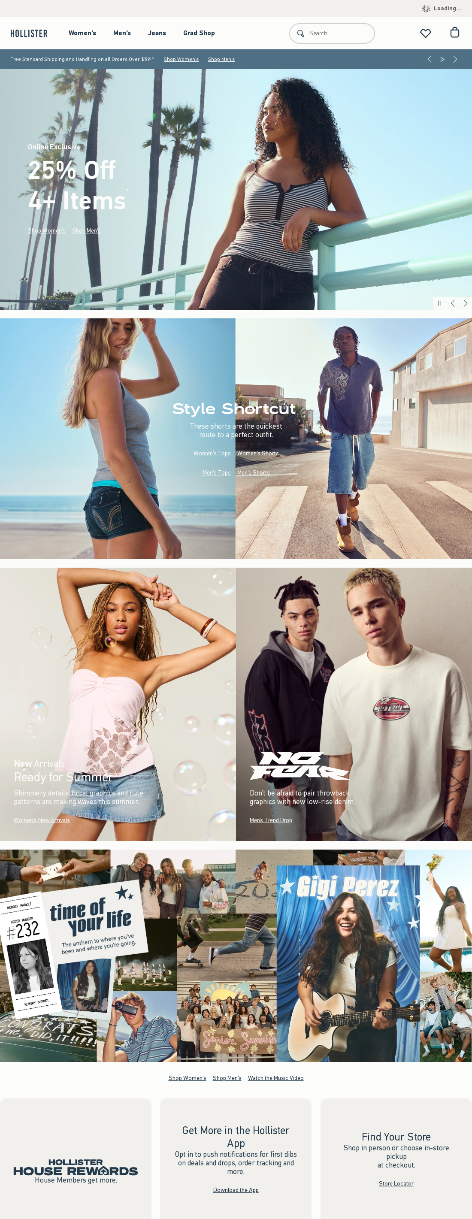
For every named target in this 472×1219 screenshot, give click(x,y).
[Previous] (429, 59)
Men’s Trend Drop (271, 821)
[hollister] (33, 33)
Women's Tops (212, 453)
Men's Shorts (253, 473)
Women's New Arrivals (42, 821)
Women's (82, 33)
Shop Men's (221, 59)
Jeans (157, 33)
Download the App (236, 1190)
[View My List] (425, 33)
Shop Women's (181, 59)
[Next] (455, 59)
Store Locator (396, 1184)
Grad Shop (199, 33)
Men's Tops (217, 473)
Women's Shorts (258, 453)
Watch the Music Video (276, 1078)
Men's (122, 33)
